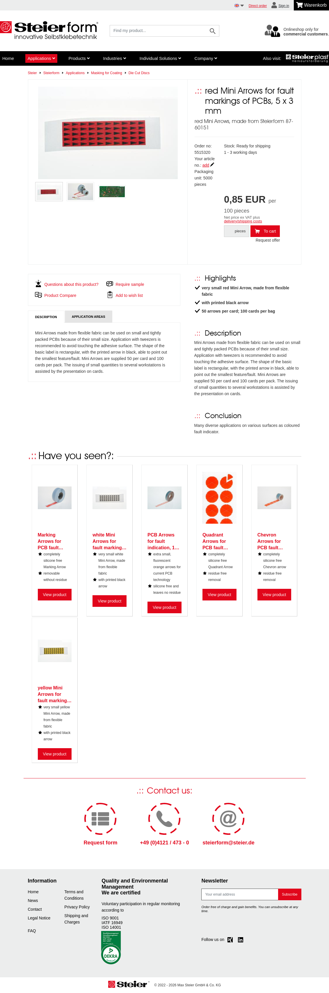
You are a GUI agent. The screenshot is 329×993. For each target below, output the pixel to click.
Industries (114, 58)
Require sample (130, 284)
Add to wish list (129, 295)
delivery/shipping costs (243, 221)
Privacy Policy (77, 907)
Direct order (258, 6)
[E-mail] (239, 894)
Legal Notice (39, 918)
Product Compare (61, 295)
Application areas (88, 316)
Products (78, 58)
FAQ (32, 930)
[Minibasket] (311, 5)
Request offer (268, 240)
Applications (41, 58)
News (33, 900)
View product (55, 594)
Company (206, 58)
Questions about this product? (72, 284)
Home (8, 58)
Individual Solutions (160, 58)
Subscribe (289, 894)
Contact (35, 909)
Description (46, 317)
